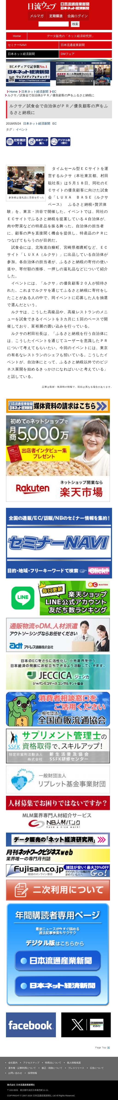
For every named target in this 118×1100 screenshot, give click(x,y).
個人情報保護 (74, 1062)
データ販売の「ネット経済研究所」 (71, 36)
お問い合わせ (15, 1073)
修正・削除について (52, 1068)
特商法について (53, 1062)
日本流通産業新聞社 (59, 6)
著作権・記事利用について (22, 1068)
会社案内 (12, 1062)
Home (17, 36)
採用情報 (32, 1073)
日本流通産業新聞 (73, 45)
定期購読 (62, 15)
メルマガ (43, 15)
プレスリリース (76, 1068)
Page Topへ (102, 1047)
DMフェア (67, 54)
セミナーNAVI (17, 45)
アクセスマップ (31, 1062)
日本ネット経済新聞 (21, 54)
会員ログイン (81, 15)
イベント (22, 129)
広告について (97, 1068)
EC (54, 91)
